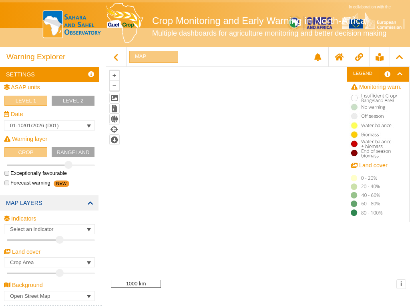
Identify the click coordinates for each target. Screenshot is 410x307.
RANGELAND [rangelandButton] (72, 152)
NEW (61, 183)
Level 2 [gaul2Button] (73, 101)
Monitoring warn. (376, 87)
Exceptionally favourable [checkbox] (35, 173)
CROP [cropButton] (25, 152)
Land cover (22, 252)
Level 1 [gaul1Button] (26, 101)
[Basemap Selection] (49, 296)
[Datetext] (49, 125)
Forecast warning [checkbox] (27, 183)
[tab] (153, 57)
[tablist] (258, 167)
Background (23, 285)
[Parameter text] (49, 229)
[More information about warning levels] (387, 74)
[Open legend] (402, 74)
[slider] (57, 165)
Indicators (20, 218)
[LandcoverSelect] (49, 262)
